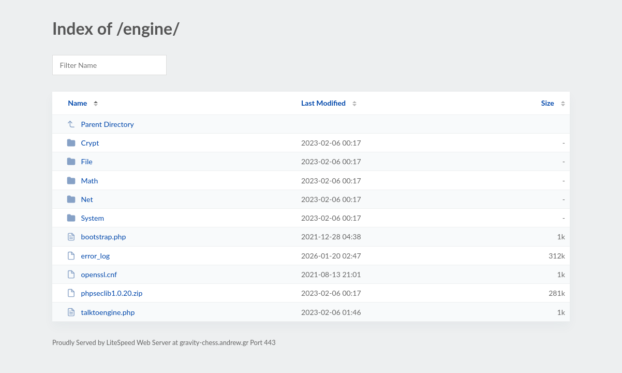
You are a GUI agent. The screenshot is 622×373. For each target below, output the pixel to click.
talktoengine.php (101, 312)
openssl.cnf (92, 274)
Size (547, 102)
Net (80, 199)
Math (82, 180)
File (80, 161)
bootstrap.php (96, 236)
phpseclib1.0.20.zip (104, 293)
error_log (88, 255)
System (85, 217)
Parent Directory (100, 124)
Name (77, 102)
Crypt (83, 142)
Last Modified (323, 102)
